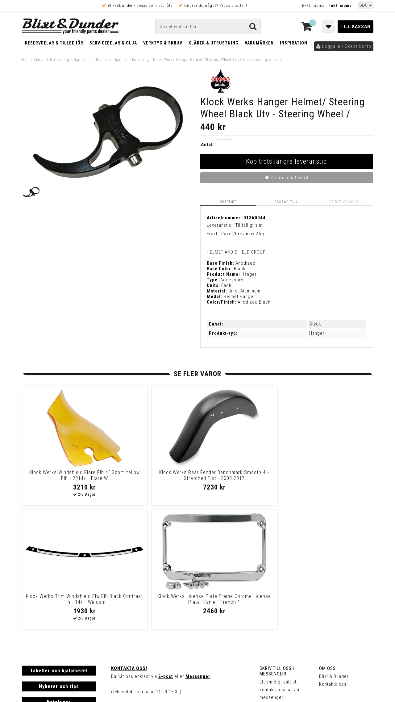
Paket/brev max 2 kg (242, 234)
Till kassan (355, 26)
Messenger (197, 552)
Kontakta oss (333, 560)
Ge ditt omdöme (345, 202)
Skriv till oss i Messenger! (277, 547)
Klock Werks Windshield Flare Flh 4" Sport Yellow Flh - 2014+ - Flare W (63, 478)
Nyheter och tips (59, 562)
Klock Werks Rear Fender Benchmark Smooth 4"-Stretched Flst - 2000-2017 (151, 478)
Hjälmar (80, 59)
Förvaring (140, 59)
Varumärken (259, 42)
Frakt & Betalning (40, 615)
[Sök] (208, 26)
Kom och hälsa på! (131, 583)
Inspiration (293, 42)
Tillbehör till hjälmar (109, 59)
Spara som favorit (287, 177)
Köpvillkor (32, 622)
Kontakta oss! (129, 544)
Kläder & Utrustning (214, 42)
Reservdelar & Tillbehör (54, 42)
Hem (26, 59)
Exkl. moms (313, 5)
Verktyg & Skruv (162, 42)
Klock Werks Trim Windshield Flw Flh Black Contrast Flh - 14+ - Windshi (239, 478)
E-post (165, 552)
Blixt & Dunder (334, 552)
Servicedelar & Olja (113, 42)
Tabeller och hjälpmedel (59, 547)
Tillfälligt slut (249, 225)
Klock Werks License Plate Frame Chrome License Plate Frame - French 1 (327, 478)
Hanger (317, 333)
